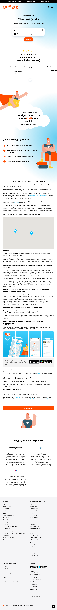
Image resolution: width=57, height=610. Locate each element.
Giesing (32, 504)
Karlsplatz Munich (34, 540)
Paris (4, 575)
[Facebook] (30, 597)
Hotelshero (6, 517)
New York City (7, 573)
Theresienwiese (34, 555)
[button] (53, 606)
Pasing (31, 542)
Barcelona (5, 566)
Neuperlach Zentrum (35, 511)
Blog (4, 513)
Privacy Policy (6, 535)
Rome (4, 577)
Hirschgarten (33, 524)
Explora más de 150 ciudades (11, 582)
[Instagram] (35, 597)
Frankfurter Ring (34, 515)
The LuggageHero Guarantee (12, 526)
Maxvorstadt (33, 551)
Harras (31, 513)
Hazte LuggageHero (8, 515)
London (5, 570)
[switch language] (48, 7)
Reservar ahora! (28, 408)
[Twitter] (32, 597)
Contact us (32, 593)
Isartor (31, 533)
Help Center (6, 524)
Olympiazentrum (34, 508)
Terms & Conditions (8, 537)
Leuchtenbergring (34, 522)
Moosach (32, 531)
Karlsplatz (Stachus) (35, 528)
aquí (38, 373)
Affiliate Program (7, 520)
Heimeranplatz (33, 506)
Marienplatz (33, 553)
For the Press (6, 528)
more (26, 69)
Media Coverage (9, 531)
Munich (16, 202)
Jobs (6, 511)
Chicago (5, 568)
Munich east (33, 544)
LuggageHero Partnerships (12, 522)
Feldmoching (33, 520)
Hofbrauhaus (33, 546)
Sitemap (5, 540)
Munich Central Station (36, 537)
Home (4, 504)
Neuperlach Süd (34, 517)
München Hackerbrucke (36, 535)
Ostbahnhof (33, 557)
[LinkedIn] (40, 597)
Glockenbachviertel (35, 549)
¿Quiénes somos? (8, 506)
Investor (7, 508)
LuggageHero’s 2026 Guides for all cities (14, 533)
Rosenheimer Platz (34, 526)
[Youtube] (37, 597)
